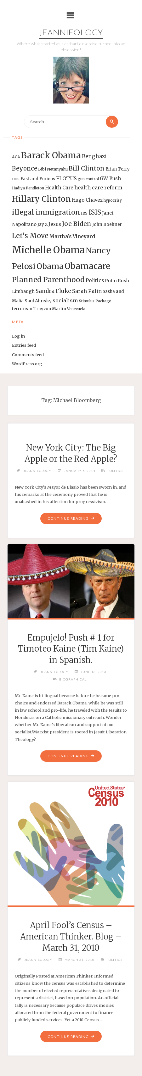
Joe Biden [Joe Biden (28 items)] (76, 223)
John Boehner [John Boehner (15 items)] (107, 224)
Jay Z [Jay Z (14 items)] (42, 224)
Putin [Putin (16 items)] (111, 280)
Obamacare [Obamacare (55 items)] (87, 266)
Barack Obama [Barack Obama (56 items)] (51, 155)
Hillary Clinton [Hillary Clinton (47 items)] (41, 199)
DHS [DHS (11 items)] (16, 179)
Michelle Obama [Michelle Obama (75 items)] (48, 250)
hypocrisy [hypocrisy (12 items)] (113, 200)
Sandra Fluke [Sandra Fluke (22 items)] (53, 291)
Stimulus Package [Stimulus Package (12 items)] (95, 301)
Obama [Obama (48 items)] (50, 266)
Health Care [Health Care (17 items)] (59, 188)
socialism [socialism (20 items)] (65, 300)
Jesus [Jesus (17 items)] (54, 224)
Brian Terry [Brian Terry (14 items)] (117, 169)
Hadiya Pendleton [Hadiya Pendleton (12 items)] (28, 188)
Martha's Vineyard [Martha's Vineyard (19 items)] (72, 236)
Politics (115, 471)
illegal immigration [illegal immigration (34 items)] (46, 212)
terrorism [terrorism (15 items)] (22, 308)
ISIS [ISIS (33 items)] (94, 212)
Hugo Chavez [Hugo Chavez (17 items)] (87, 200)
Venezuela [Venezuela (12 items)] (76, 309)
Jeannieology (71, 33)
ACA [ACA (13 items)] (16, 156)
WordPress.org (27, 363)
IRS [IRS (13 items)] (84, 213)
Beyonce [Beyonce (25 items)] (24, 168)
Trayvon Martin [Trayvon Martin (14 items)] (49, 308)
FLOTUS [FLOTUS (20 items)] (66, 178)
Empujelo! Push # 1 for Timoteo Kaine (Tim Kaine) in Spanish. (71, 649)
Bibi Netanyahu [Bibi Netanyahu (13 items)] (53, 169)
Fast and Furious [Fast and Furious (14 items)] (37, 179)
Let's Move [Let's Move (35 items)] (30, 235)
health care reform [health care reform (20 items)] (98, 187)
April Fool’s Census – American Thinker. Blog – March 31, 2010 (71, 936)
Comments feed (28, 354)
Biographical (73, 679)
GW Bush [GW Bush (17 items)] (110, 179)
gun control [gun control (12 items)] (88, 179)
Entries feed (24, 345)
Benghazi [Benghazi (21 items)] (94, 156)
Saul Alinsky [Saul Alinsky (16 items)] (38, 301)
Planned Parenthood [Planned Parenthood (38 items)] (48, 279)
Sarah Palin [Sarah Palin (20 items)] (87, 291)
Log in (18, 336)
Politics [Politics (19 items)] (95, 280)
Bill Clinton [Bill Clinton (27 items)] (87, 168)
